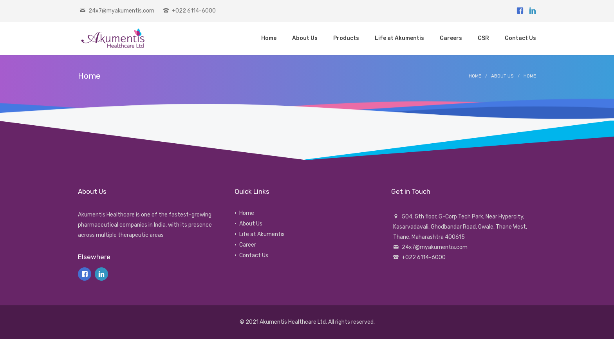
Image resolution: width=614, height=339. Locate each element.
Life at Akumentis (262, 234)
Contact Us (253, 255)
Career (247, 245)
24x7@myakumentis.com (121, 10)
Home (475, 76)
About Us (502, 76)
